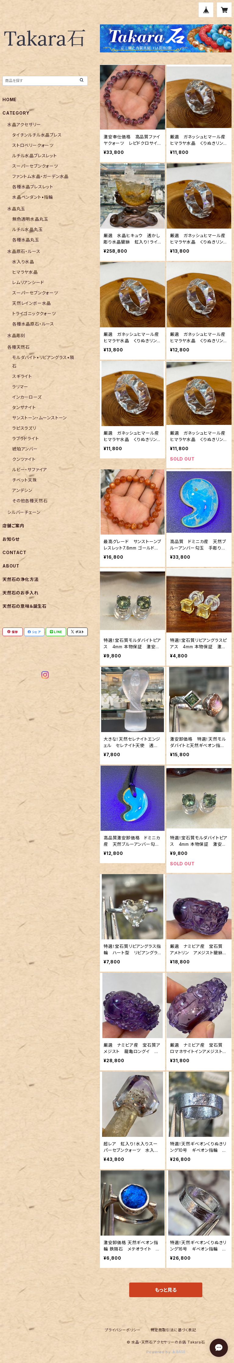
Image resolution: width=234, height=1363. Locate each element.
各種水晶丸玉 (25, 239)
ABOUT (11, 565)
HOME (9, 99)
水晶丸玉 (16, 208)
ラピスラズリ (24, 428)
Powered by (165, 1352)
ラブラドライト (25, 438)
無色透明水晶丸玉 (30, 219)
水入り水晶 (23, 261)
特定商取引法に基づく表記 (173, 1330)
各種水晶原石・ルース (33, 323)
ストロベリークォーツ (33, 145)
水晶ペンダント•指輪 (32, 197)
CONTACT (14, 552)
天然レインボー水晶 (31, 303)
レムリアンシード (28, 282)
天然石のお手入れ (20, 592)
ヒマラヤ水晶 (25, 272)
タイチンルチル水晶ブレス (37, 134)
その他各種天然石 (30, 500)
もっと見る (166, 1290)
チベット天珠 (24, 479)
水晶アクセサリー (24, 124)
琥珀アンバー (25, 448)
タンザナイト (24, 407)
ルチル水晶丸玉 (27, 229)
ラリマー (20, 386)
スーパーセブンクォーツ (35, 166)
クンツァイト (24, 459)
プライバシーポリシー (123, 1330)
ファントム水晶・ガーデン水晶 (40, 176)
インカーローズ (27, 397)
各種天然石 (18, 347)
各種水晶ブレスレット (32, 186)
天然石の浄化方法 (20, 579)
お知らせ (11, 539)
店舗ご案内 (13, 525)
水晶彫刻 (16, 335)
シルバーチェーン (23, 512)
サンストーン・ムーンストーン (39, 417)
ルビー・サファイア (29, 469)
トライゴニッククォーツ (34, 313)
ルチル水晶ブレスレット (34, 155)
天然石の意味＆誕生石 (24, 606)
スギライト (22, 376)
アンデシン (22, 490)
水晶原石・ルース (23, 251)
